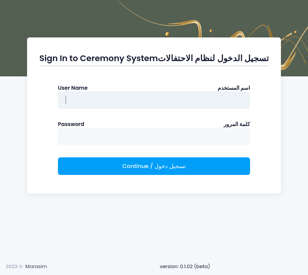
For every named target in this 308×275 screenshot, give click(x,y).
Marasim (36, 266)
